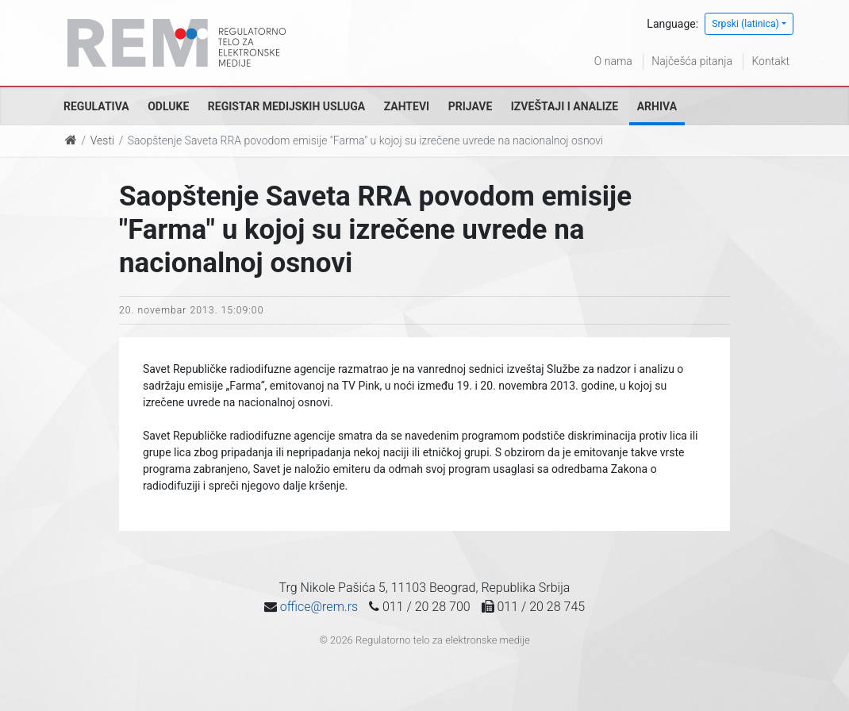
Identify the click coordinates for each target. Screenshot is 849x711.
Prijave (470, 106)
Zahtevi (406, 106)
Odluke (168, 106)
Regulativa (96, 106)
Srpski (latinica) (745, 23)
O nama (613, 61)
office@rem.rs (319, 606)
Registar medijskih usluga (286, 106)
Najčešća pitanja (691, 61)
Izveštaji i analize (564, 106)
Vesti (102, 140)
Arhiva (657, 106)
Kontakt (770, 61)
